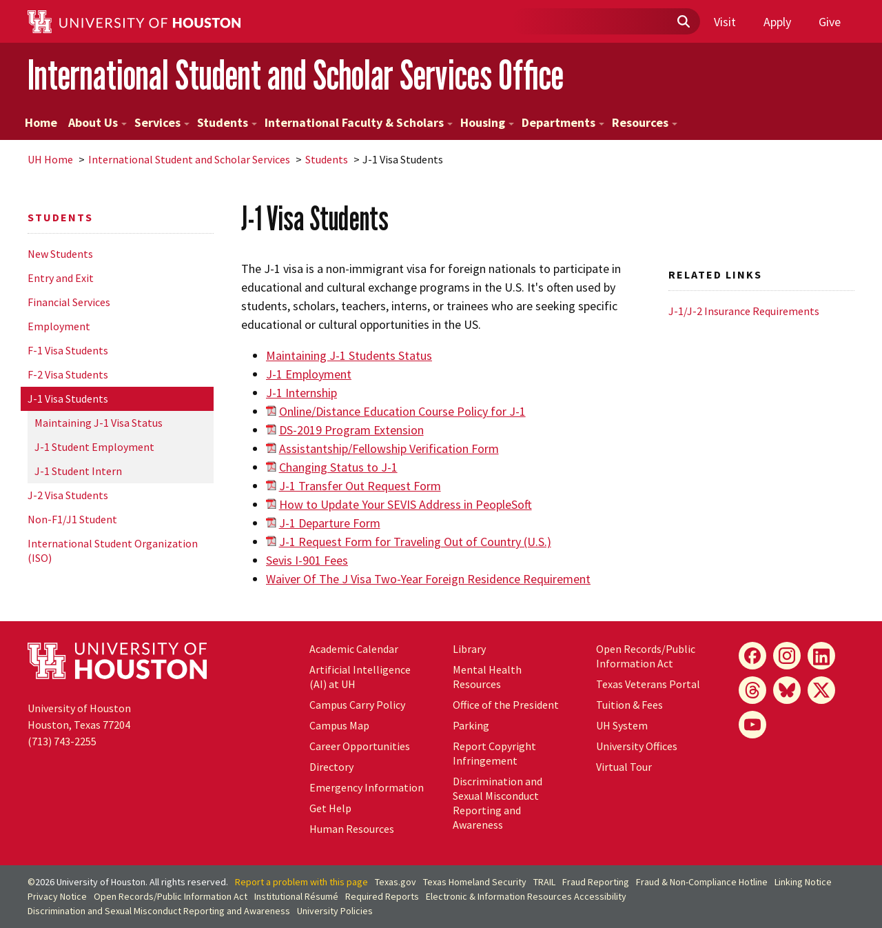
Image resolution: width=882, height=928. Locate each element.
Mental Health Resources (487, 677)
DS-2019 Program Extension (351, 430)
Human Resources (351, 829)
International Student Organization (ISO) (113, 550)
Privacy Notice (57, 896)
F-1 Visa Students (68, 350)
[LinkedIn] (821, 655)
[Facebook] (752, 655)
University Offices (636, 746)
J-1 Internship (301, 393)
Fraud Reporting (595, 882)
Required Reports (382, 896)
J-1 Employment (308, 374)
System (622, 725)
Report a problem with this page (301, 882)
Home (41, 122)
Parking (471, 725)
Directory (331, 767)
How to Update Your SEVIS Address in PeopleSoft (405, 504)
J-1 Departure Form (329, 523)
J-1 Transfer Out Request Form (360, 486)
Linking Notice (803, 882)
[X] (821, 690)
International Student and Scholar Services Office (296, 75)
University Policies (335, 911)
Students (227, 122)
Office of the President (506, 705)
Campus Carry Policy (357, 705)
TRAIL (544, 882)
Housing (487, 122)
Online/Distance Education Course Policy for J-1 (402, 411)
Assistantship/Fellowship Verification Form (389, 448)
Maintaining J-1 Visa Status (98, 423)
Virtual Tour (624, 767)
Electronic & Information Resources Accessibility (526, 896)
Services (161, 122)
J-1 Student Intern (78, 471)
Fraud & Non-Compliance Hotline (702, 882)
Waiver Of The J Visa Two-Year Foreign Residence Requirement (428, 579)
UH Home (50, 159)
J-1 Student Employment (94, 447)
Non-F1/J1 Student (72, 519)
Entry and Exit (61, 278)
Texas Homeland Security (474, 882)
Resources (644, 122)
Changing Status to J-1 (338, 467)
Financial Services (69, 302)
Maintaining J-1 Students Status (349, 355)
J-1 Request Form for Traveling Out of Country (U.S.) (415, 541)
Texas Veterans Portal (648, 684)
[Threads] (752, 690)
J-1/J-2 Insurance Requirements (743, 311)
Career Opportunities (359, 746)
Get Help (330, 808)
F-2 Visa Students (68, 374)
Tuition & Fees (629, 705)
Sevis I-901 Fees (307, 560)
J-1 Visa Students (68, 398)
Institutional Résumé (296, 896)
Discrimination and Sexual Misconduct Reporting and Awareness (497, 802)
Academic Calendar (353, 649)
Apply (777, 22)
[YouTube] (752, 724)
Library (469, 649)
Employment (59, 326)
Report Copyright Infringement (494, 753)
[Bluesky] (787, 690)
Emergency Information (366, 787)
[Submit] (683, 22)
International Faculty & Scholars (359, 122)
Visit (725, 22)
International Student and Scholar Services (189, 159)
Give (830, 22)
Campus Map (339, 725)
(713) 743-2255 (62, 741)
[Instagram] (787, 655)
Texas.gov (395, 882)
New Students (60, 254)
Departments (563, 122)
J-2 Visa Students (68, 495)
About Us (97, 122)
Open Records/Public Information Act (645, 656)
